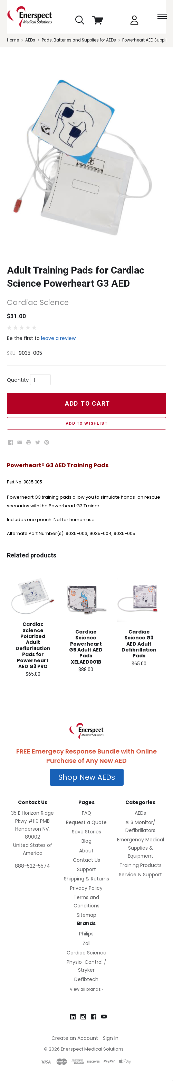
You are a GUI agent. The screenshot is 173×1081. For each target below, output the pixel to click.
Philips (86, 933)
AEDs (140, 813)
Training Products (140, 865)
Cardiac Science (86, 952)
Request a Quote (86, 822)
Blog (86, 841)
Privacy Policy (86, 888)
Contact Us (86, 860)
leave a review (58, 338)
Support (86, 869)
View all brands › (86, 989)
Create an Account (74, 1038)
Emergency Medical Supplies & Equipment (140, 847)
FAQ (86, 813)
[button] (87, 777)
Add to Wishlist (86, 423)
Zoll (86, 943)
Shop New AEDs (86, 777)
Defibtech (86, 979)
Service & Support (140, 874)
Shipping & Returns (86, 878)
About (86, 850)
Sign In (110, 1038)
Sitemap (86, 915)
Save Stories (86, 831)
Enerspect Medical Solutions (92, 1049)
